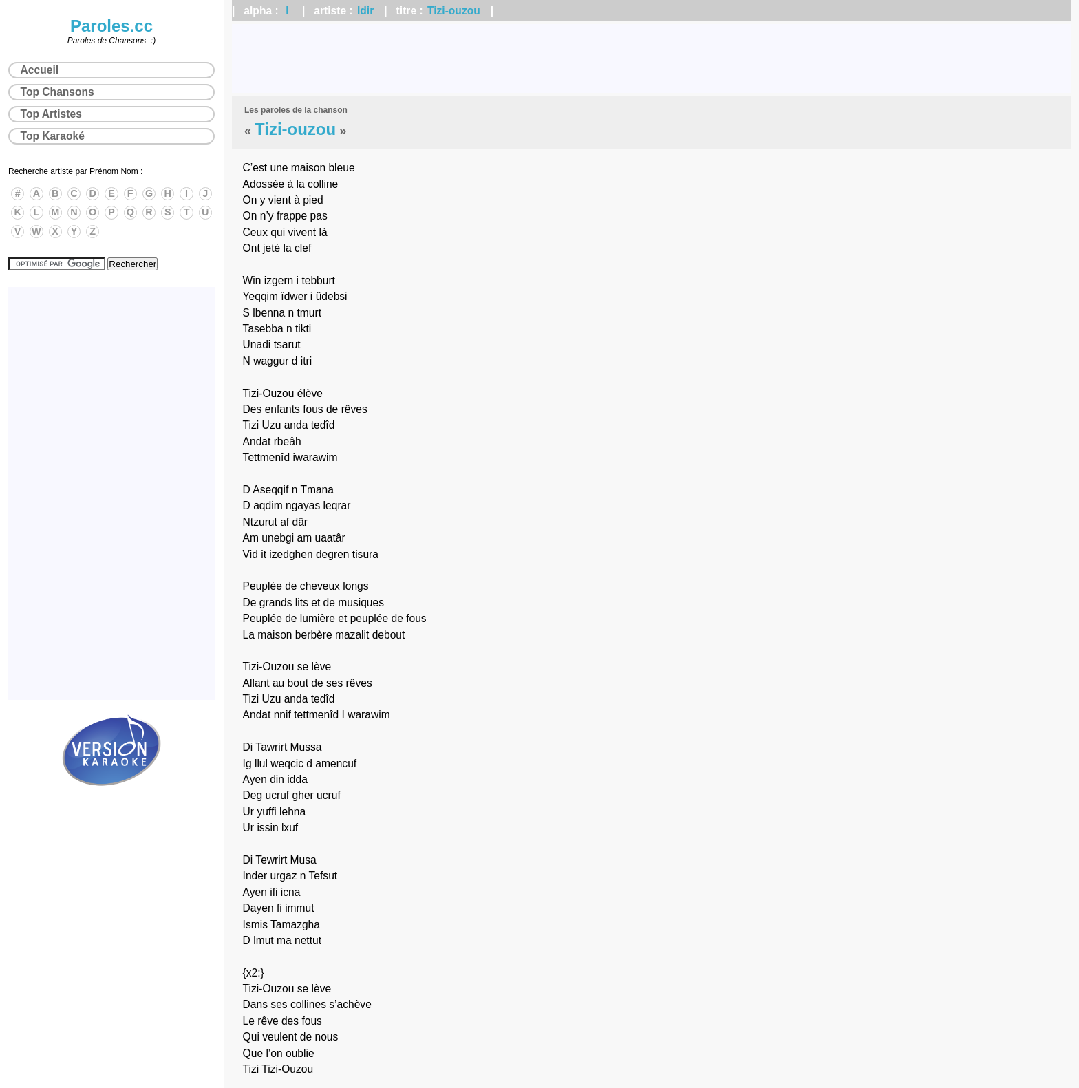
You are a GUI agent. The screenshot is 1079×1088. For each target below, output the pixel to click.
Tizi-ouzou (453, 11)
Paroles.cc (111, 26)
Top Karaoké (53, 136)
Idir (365, 11)
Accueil (39, 70)
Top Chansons (57, 92)
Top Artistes (51, 114)
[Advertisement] (651, 58)
